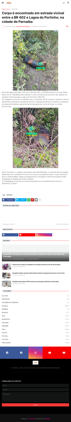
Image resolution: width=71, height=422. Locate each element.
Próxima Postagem (62, 224)
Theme (47, 418)
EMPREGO (35, 309)
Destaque (35, 306)
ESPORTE (35, 313)
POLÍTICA (35, 339)
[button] (2, 2)
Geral (35, 316)
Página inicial (6, 9)
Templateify (31, 418)
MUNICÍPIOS (35, 319)
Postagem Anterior (8, 224)
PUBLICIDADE (35, 343)
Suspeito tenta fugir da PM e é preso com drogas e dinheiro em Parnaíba (35, 281)
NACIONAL (35, 323)
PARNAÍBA (14, 9)
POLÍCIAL (35, 336)
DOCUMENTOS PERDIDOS (35, 302)
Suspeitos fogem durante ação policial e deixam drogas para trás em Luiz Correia (38, 273)
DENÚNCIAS (35, 299)
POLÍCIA (35, 333)
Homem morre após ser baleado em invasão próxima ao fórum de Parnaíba (36, 264)
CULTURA (35, 296)
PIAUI (35, 329)
